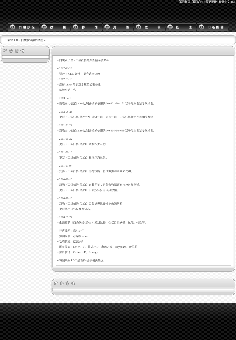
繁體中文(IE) (227, 2)
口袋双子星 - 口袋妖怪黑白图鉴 (24, 40)
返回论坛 (197, 2)
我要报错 (211, 2)
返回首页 (184, 2)
